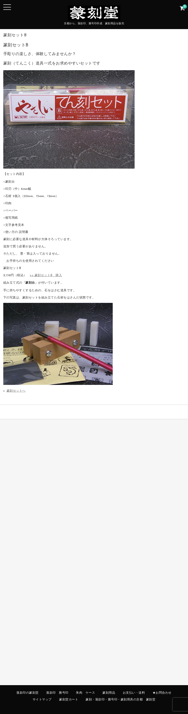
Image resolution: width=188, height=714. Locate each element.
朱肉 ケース (85, 693)
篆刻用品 (108, 693)
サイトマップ (42, 699)
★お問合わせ (162, 693)
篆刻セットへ (16, 391)
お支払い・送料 (134, 693)
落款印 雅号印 (57, 693)
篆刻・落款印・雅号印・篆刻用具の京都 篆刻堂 (120, 699)
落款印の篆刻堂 (27, 693)
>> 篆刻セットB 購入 (46, 275)
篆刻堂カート (68, 699)
